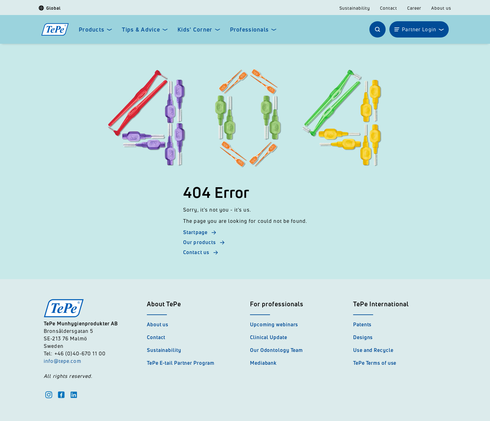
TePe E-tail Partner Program (180, 362)
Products (91, 29)
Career (414, 8)
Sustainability (354, 8)
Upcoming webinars (274, 324)
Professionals (249, 29)
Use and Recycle (373, 350)
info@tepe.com (62, 361)
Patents (362, 324)
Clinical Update (268, 337)
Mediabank (263, 362)
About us (441, 8)
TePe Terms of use (374, 362)
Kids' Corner (195, 29)
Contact (388, 8)
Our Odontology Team (276, 350)
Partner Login (419, 29)
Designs (363, 337)
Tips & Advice (141, 29)
